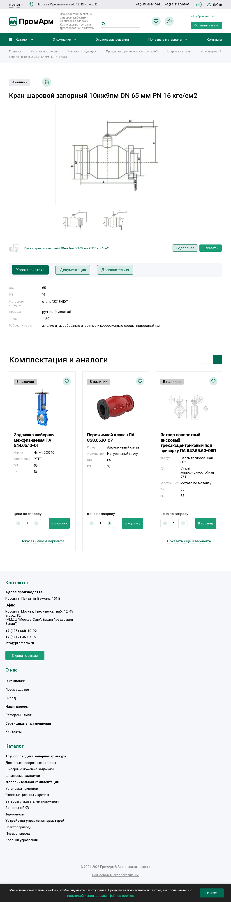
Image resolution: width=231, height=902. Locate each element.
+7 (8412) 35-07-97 (177, 4)
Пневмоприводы (18, 834)
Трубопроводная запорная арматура (35, 756)
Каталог (22, 39)
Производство (17, 690)
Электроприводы (18, 827)
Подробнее (185, 248)
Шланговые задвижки (22, 776)
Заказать (211, 248)
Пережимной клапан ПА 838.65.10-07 (110, 437)
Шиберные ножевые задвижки (29, 769)
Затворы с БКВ (17, 808)
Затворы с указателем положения (32, 801)
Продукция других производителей (132, 51)
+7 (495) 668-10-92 (148, 4)
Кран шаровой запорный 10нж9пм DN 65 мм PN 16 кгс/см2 (66, 248)
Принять (211, 893)
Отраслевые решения (112, 39)
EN (198, 4)
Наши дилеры (17, 707)
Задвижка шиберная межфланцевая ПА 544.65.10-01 (34, 440)
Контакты (214, 39)
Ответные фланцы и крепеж (27, 795)
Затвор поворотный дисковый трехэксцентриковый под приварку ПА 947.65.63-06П (188, 442)
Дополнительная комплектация (32, 782)
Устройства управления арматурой (34, 821)
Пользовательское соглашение (115, 875)
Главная (15, 51)
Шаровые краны (179, 51)
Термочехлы (15, 814)
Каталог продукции (45, 51)
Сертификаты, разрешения (28, 723)
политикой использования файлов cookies (100, 896)
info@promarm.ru (203, 16)
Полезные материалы (165, 39)
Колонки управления (21, 840)
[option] (115, 155)
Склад (10, 698)
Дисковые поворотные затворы (30, 763)
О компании (62, 39)
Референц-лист (18, 715)
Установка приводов (21, 789)
